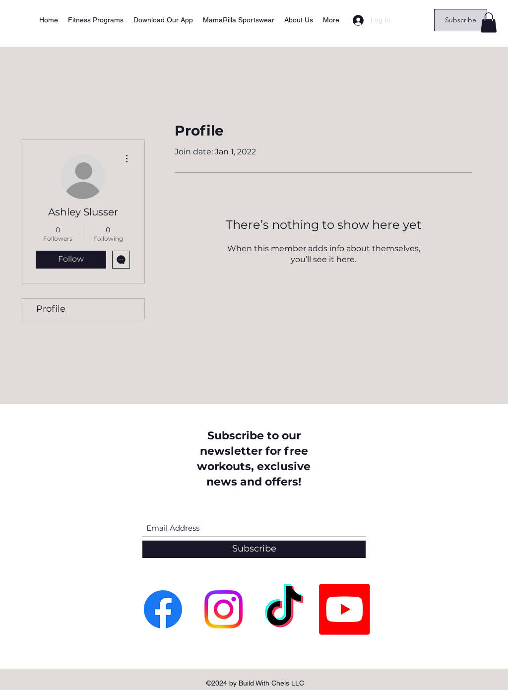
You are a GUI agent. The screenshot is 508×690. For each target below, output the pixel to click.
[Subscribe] (460, 20)
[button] (488, 22)
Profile (50, 308)
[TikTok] (284, 609)
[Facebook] (163, 609)
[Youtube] (344, 609)
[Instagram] (223, 609)
